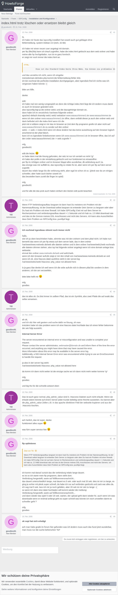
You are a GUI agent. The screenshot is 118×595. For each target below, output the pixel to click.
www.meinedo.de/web (49, 253)
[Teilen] (110, 32)
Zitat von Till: (29, 451)
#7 (114, 416)
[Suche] (114, 9)
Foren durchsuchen (22, 14)
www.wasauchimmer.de (100, 115)
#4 (114, 292)
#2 (114, 200)
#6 (114, 392)
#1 (114, 32)
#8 (114, 439)
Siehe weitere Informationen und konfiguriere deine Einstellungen (31, 589)
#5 (114, 315)
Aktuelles (30, 9)
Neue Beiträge (7, 14)
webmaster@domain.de (70, 345)
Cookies (30, 581)
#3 (114, 225)
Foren (19, 9)
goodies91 (7, 27)
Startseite (7, 9)
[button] (37, 9)
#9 (114, 517)
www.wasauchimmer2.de (77, 115)
